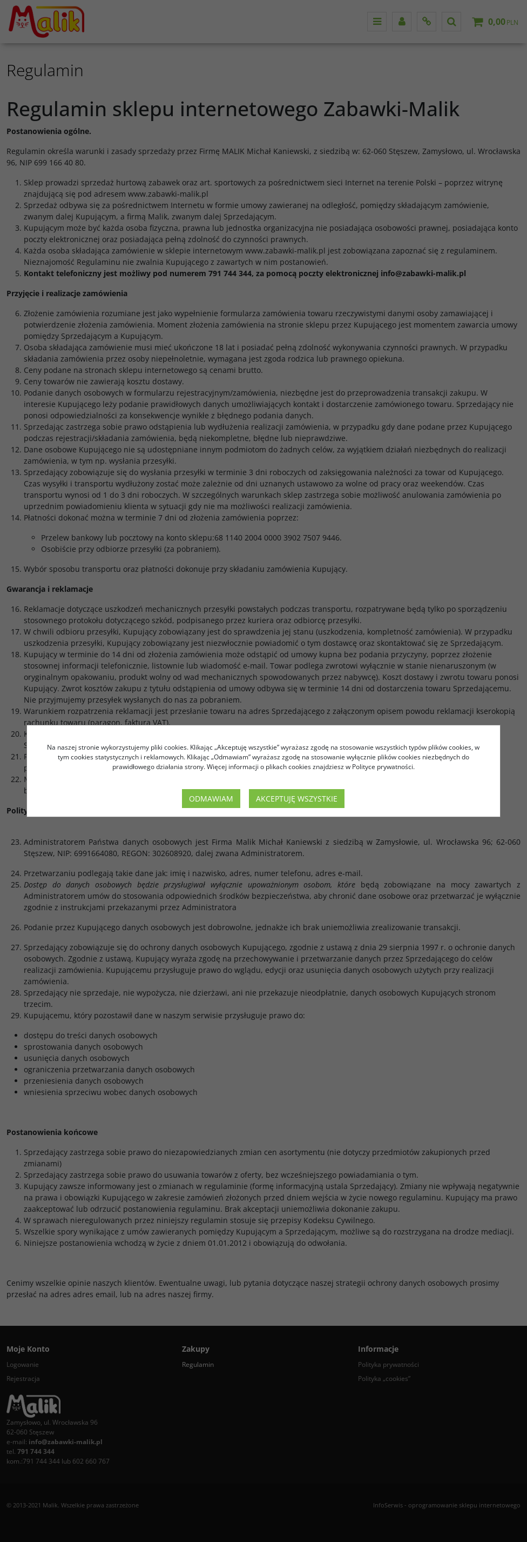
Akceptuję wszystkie (296, 798)
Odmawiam (211, 798)
